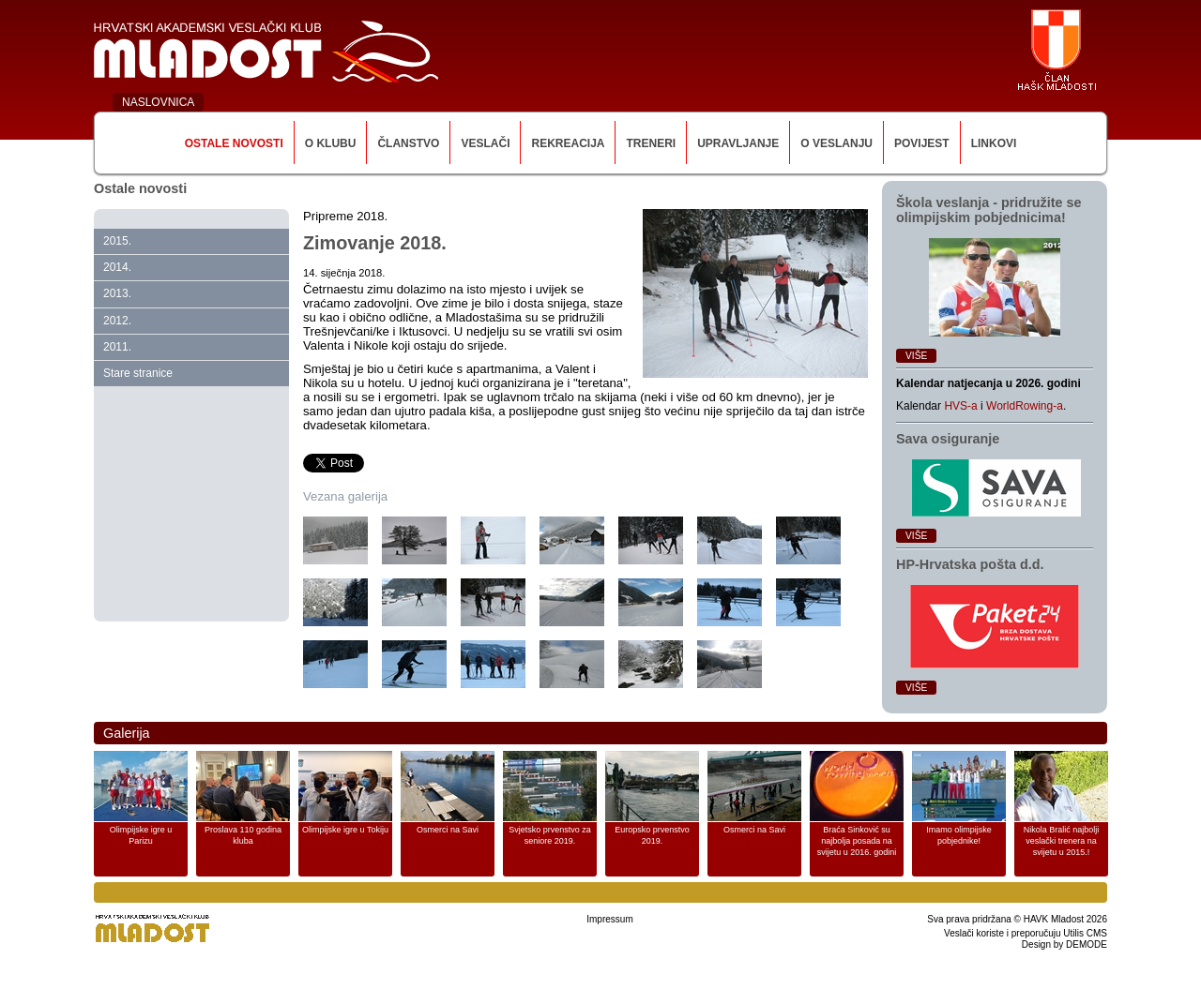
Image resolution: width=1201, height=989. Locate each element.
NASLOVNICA (158, 102)
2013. (117, 293)
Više (916, 356)
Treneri (651, 143)
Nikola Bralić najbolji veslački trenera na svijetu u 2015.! (1062, 841)
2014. (117, 267)
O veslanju (836, 143)
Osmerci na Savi (448, 829)
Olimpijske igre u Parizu (141, 835)
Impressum (609, 919)
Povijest (922, 143)
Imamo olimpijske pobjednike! (959, 835)
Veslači (485, 143)
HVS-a (960, 405)
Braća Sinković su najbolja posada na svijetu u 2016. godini (857, 841)
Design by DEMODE (1064, 944)
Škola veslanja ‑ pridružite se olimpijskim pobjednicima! (989, 210)
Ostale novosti (234, 143)
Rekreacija (567, 143)
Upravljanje (738, 143)
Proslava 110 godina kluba (243, 835)
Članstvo (408, 143)
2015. (117, 240)
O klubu (331, 143)
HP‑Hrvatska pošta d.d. (970, 564)
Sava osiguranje (947, 438)
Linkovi (994, 143)
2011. (117, 346)
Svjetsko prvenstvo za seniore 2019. (550, 835)
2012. (117, 320)
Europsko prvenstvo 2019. (652, 835)
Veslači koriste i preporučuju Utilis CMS (1025, 933)
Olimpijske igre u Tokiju (345, 829)
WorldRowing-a (1024, 405)
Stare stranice (138, 373)
